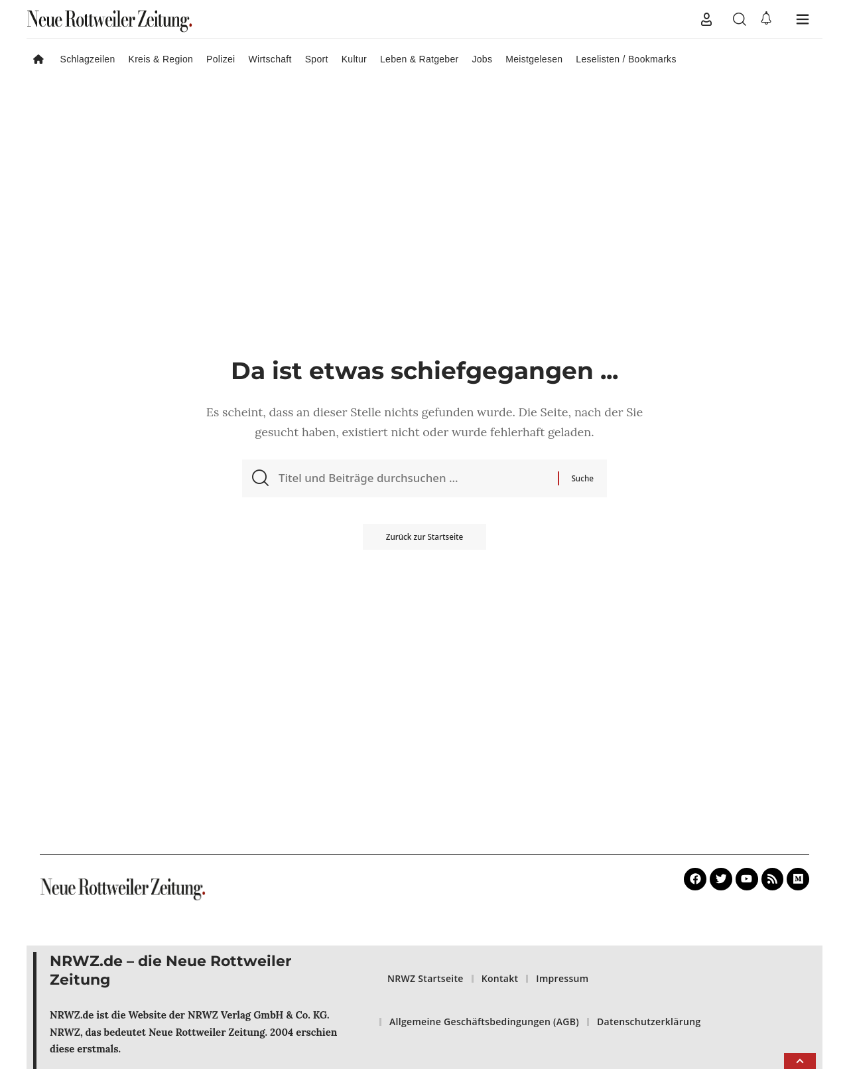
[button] (706, 19)
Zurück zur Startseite (424, 540)
